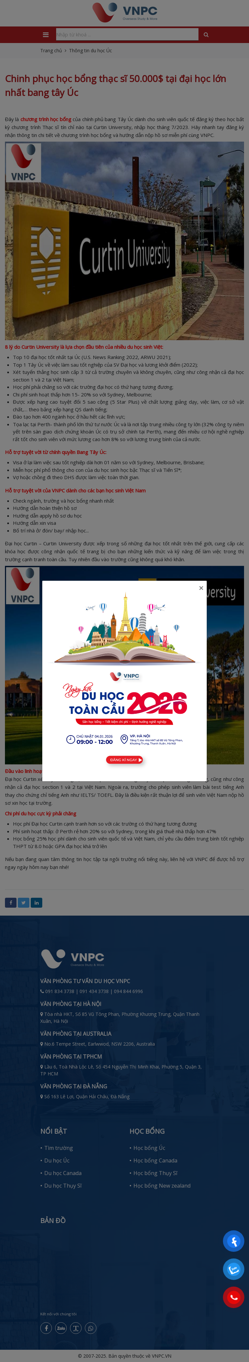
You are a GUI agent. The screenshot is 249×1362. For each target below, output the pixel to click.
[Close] (201, 588)
